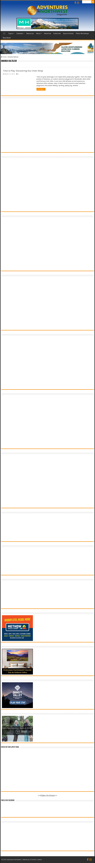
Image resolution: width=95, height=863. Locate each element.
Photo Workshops (82, 33)
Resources (30, 33)
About (38, 33)
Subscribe (57, 33)
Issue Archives (68, 33)
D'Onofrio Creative (36, 859)
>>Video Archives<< (47, 795)
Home (4, 33)
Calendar (19, 33)
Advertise (47, 33)
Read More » (41, 89)
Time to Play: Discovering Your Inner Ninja (23, 71)
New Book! (7, 38)
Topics (10, 33)
